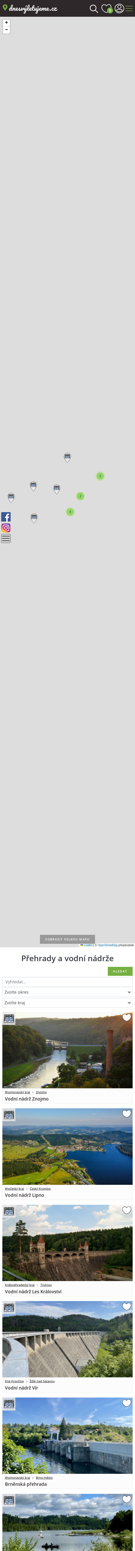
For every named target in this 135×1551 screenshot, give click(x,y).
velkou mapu (67, 939)
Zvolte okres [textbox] (16, 992)
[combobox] (67, 992)
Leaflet (86, 945)
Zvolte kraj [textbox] (14, 1002)
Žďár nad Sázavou (42, 1381)
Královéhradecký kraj (20, 1285)
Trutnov (46, 1285)
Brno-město (44, 1477)
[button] (66, 457)
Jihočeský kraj (14, 1188)
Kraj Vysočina (14, 1381)
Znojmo (41, 1092)
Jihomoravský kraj (17, 1092)
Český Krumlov (40, 1188)
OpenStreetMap (108, 945)
